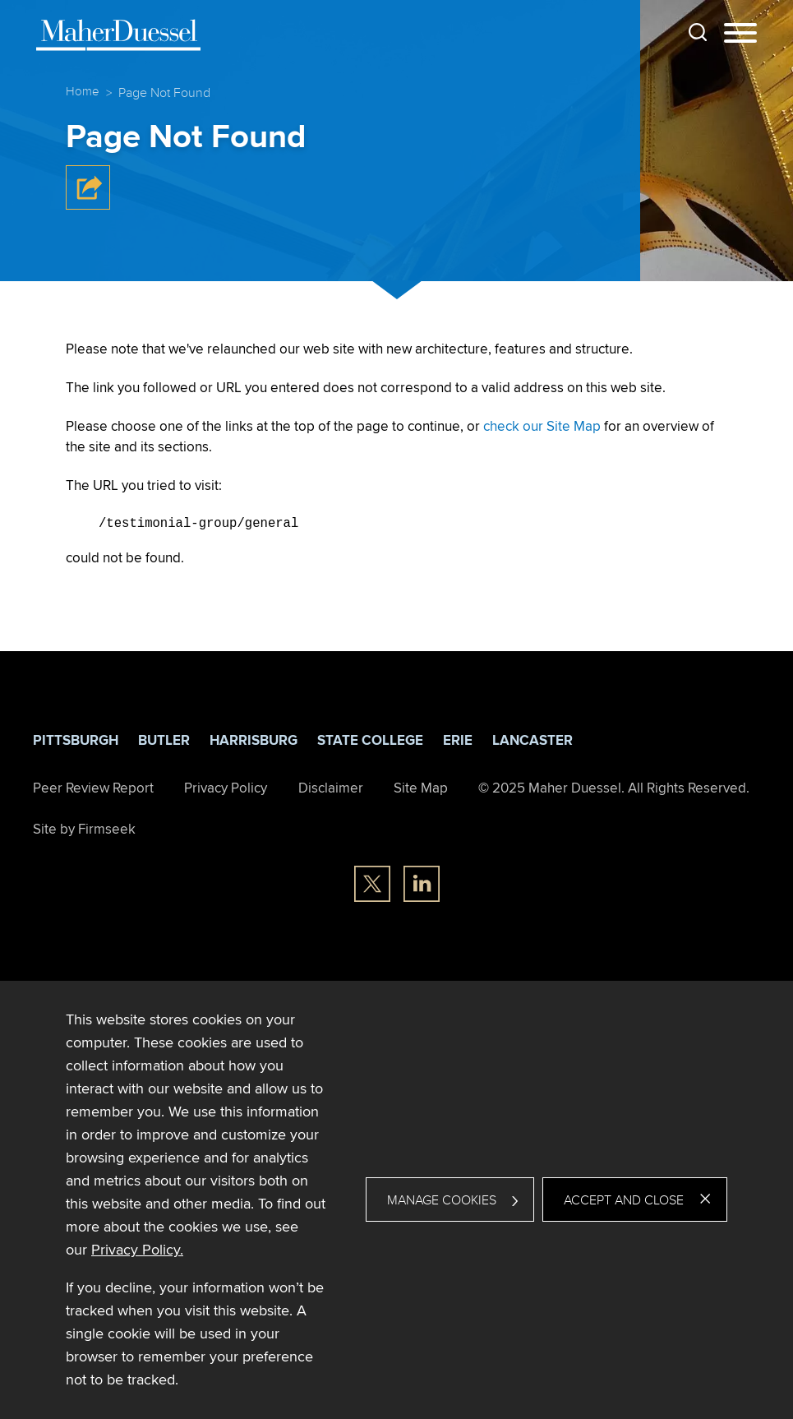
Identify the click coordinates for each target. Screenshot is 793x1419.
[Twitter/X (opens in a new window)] (372, 883)
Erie (458, 739)
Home (82, 90)
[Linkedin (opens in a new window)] (421, 883)
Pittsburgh (75, 739)
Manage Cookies (441, 1199)
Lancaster (532, 739)
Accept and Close (624, 1199)
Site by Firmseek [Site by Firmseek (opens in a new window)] (84, 827)
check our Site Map (542, 426)
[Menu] (740, 33)
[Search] (698, 32)
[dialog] (396, 1199)
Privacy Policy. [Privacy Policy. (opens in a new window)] (137, 1249)
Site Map (421, 787)
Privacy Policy (225, 787)
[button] (88, 205)
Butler (164, 739)
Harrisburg (253, 739)
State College (370, 739)
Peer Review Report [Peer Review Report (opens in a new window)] (93, 787)
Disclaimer (330, 787)
